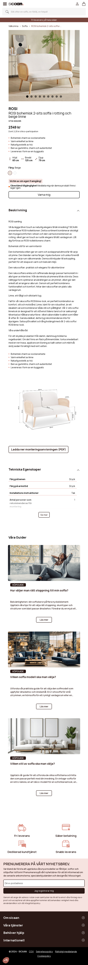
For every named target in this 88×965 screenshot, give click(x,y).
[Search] (43, 11)
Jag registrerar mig (44, 890)
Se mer (44, 514)
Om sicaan (11, 917)
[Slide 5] (48, 96)
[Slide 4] (44, 96)
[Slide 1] (27, 96)
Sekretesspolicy (44, 951)
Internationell (14, 940)
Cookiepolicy (44, 956)
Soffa (25, 26)
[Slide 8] (61, 96)
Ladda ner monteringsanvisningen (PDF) (38, 449)
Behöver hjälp (13, 932)
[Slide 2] (36, 96)
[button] (84, 4)
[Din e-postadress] (44, 883)
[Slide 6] (52, 96)
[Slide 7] (57, 96)
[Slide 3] (40, 96)
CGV (31, 951)
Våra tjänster (13, 925)
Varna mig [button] (44, 195)
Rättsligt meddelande (66, 951)
